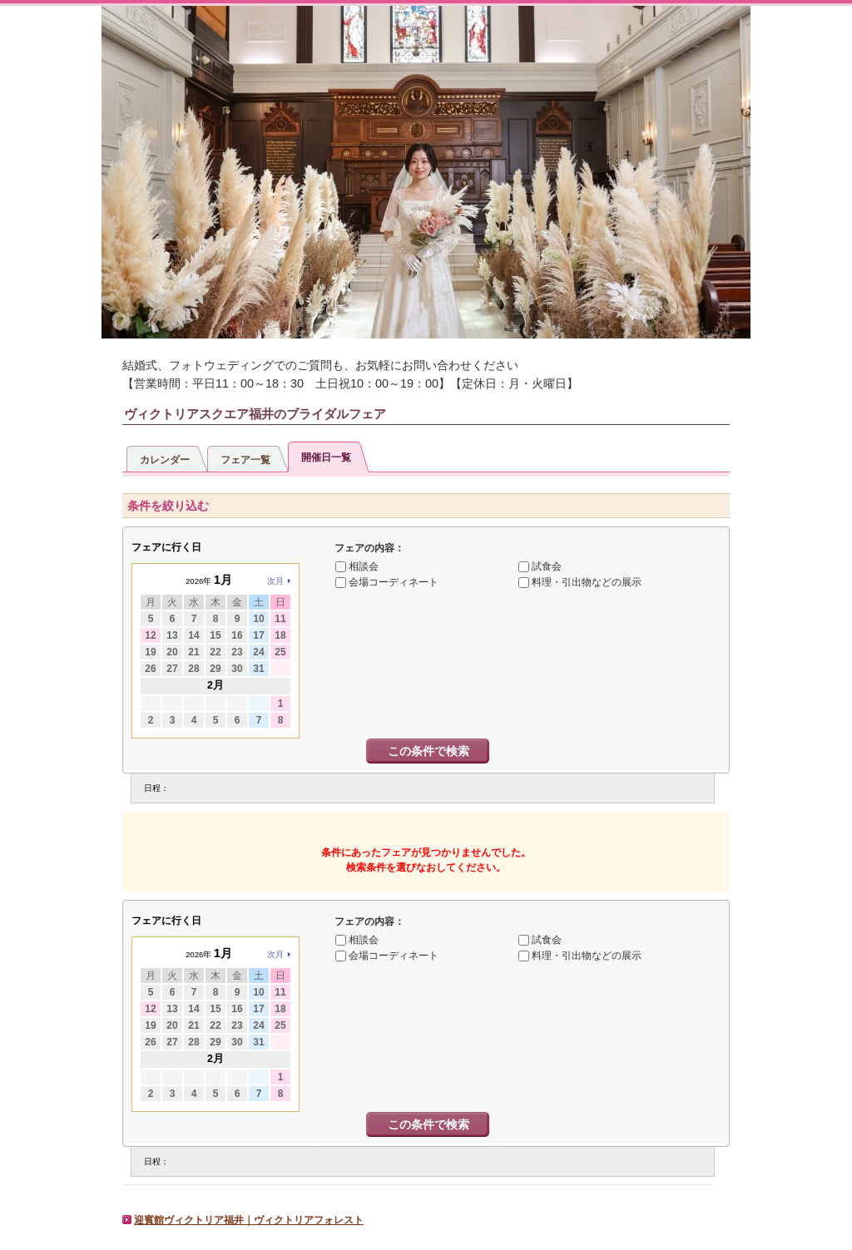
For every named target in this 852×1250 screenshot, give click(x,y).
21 (193, 652)
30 (236, 668)
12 (150, 635)
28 (193, 668)
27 (171, 668)
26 (150, 668)
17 (258, 635)
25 (280, 652)
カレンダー (165, 460)
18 (280, 635)
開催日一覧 (326, 457)
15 (215, 635)
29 (215, 668)
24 (258, 652)
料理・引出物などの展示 (586, 582)
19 (150, 652)
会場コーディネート (393, 582)
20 (171, 652)
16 (236, 635)
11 (280, 619)
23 (236, 652)
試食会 (547, 566)
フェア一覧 (245, 460)
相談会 (364, 566)
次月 (275, 580)
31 (258, 668)
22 (215, 652)
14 (193, 635)
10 (258, 619)
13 (171, 635)
